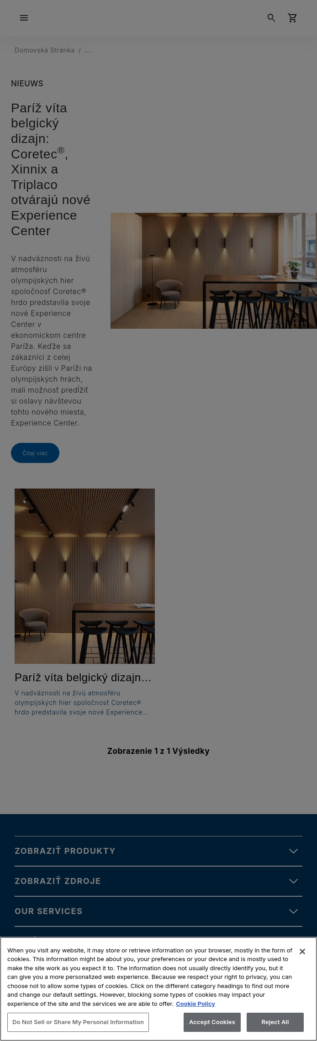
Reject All (275, 1021)
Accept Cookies (212, 1021)
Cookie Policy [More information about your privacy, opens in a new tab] (195, 1003)
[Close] (302, 951)
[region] (158, 989)
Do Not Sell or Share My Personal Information (78, 1021)
